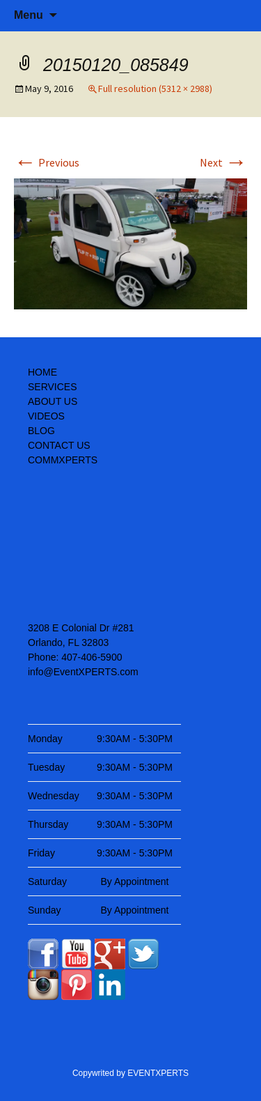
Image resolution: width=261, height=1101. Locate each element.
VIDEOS (46, 416)
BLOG (41, 430)
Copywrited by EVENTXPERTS (130, 1073)
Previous (46, 162)
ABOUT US (52, 401)
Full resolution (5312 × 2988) (155, 88)
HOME (42, 372)
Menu (28, 15)
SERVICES (52, 386)
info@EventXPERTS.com (83, 671)
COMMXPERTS (62, 459)
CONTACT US (59, 445)
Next (223, 162)
